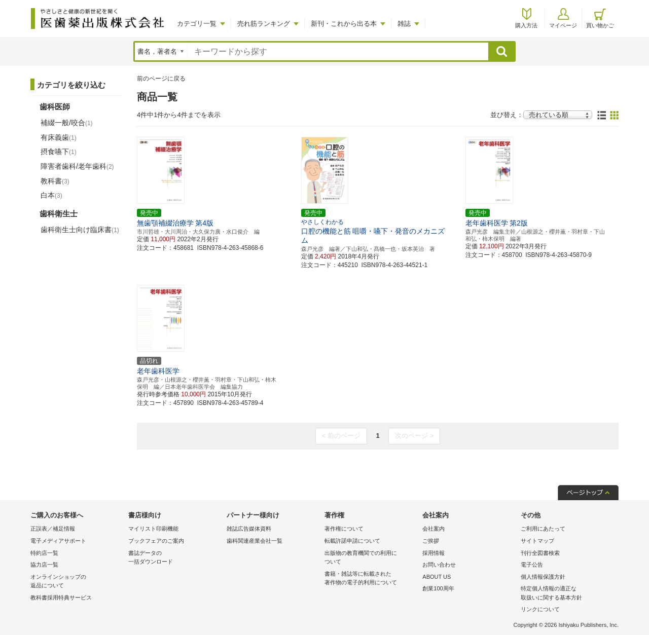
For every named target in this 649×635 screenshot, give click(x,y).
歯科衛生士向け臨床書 (80, 230)
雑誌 (404, 23)
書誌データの (174, 558)
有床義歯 (59, 137)
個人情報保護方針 (543, 577)
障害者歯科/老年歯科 (77, 166)
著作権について (344, 529)
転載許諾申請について (352, 541)
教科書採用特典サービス (61, 597)
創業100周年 (438, 588)
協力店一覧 (44, 565)
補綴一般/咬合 (67, 123)
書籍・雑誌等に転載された (370, 579)
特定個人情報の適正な (567, 593)
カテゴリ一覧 (197, 23)
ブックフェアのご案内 (156, 541)
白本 (51, 195)
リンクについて (540, 609)
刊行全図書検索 (540, 553)
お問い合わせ (439, 565)
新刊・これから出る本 (344, 23)
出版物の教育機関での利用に (370, 558)
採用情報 (433, 553)
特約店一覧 (44, 553)
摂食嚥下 (59, 151)
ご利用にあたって (543, 529)
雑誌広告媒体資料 (249, 529)
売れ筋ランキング (263, 23)
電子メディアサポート (58, 541)
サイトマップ (537, 541)
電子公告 (532, 565)
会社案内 (433, 529)
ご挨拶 (430, 541)
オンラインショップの (76, 582)
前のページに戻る (161, 78)
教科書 (55, 181)
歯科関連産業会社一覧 (254, 541)
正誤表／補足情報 (52, 529)
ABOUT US (436, 577)
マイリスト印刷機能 (153, 529)
